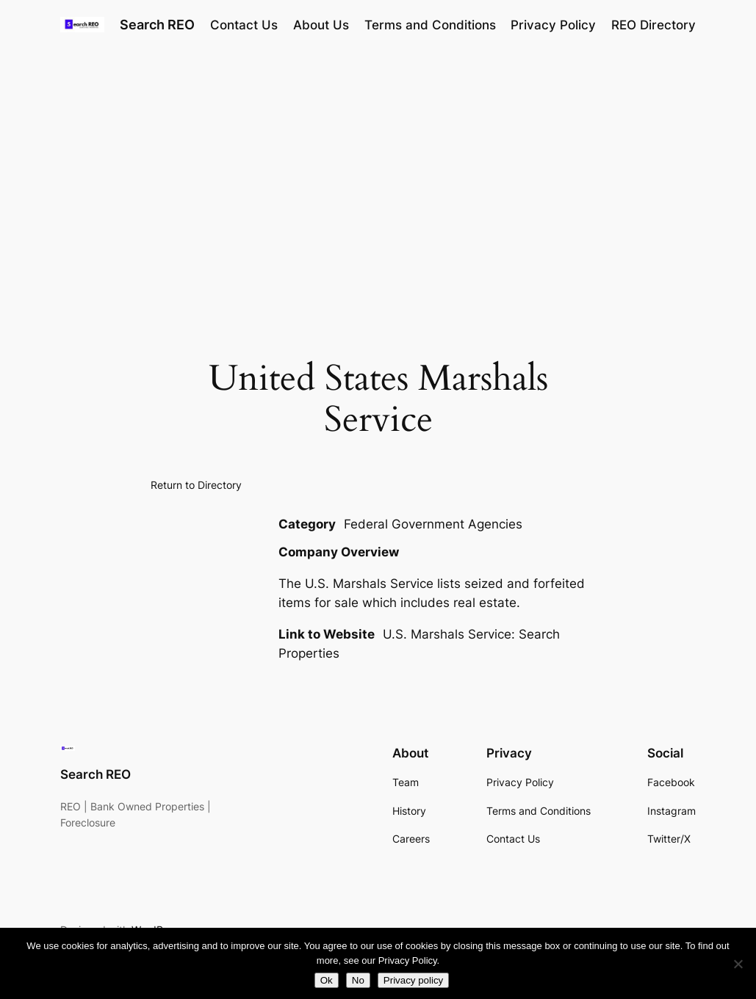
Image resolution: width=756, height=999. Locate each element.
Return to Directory (196, 485)
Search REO (157, 24)
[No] (737, 963)
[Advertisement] (378, 166)
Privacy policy (413, 980)
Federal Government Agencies (433, 524)
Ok (326, 980)
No (358, 980)
